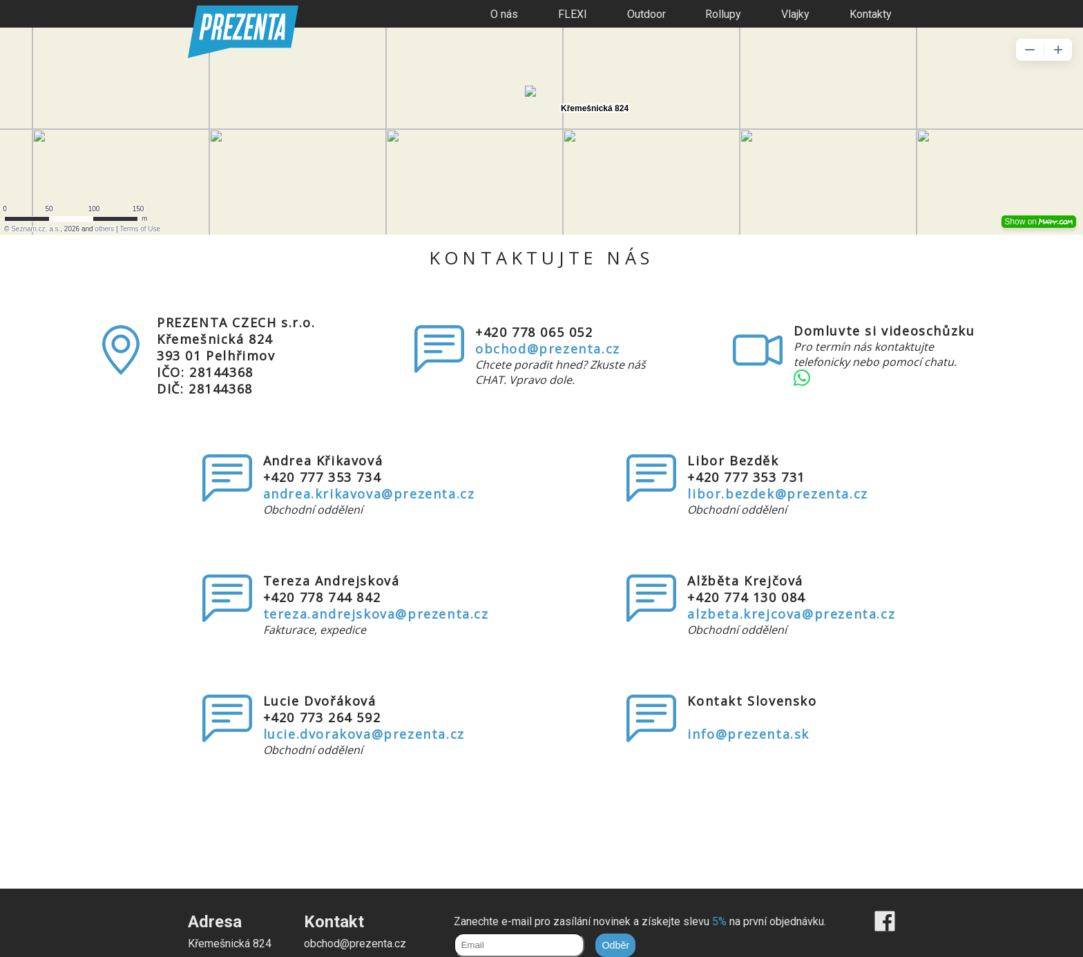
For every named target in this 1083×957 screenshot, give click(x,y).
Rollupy (723, 14)
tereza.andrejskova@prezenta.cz (376, 614)
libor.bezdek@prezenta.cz (777, 493)
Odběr (615, 945)
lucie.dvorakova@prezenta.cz (364, 734)
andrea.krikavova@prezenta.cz (369, 493)
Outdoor (646, 14)
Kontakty (871, 14)
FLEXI (572, 14)
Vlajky (795, 14)
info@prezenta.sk (748, 734)
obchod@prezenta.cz (547, 348)
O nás (504, 14)
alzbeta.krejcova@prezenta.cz (791, 614)
